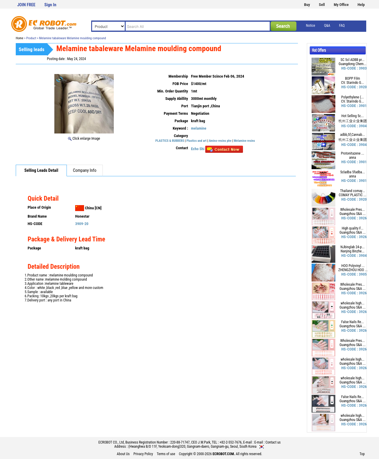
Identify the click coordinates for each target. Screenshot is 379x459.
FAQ (342, 25)
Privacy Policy (143, 454)
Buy (307, 4)
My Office (341, 4)
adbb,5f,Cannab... (352, 135)
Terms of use (166, 454)
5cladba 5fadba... (352, 172)
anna (352, 157)
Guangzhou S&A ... (352, 214)
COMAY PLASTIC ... (353, 195)
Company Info (85, 170)
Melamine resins (244, 141)
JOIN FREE (26, 4)
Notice (310, 25)
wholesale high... (352, 303)
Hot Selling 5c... (352, 116)
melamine (198, 128)
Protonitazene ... (352, 153)
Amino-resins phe (220, 141)
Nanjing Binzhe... (352, 251)
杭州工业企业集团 (352, 121)
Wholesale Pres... (352, 210)
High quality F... (352, 228)
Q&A (327, 25)
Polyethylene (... (352, 97)
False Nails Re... (352, 322)
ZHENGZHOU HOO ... (353, 270)
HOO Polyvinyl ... (353, 266)
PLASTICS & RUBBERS (169, 141)
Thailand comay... (352, 191)
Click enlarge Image (84, 138)
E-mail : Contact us (267, 442)
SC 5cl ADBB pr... (352, 60)
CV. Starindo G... (352, 83)
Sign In (50, 4)
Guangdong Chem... (353, 64)
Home (19, 38)
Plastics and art (197, 141)
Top (362, 454)
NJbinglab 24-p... (352, 247)
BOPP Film (352, 78)
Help (361, 4)
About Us (123, 454)
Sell (322, 4)
